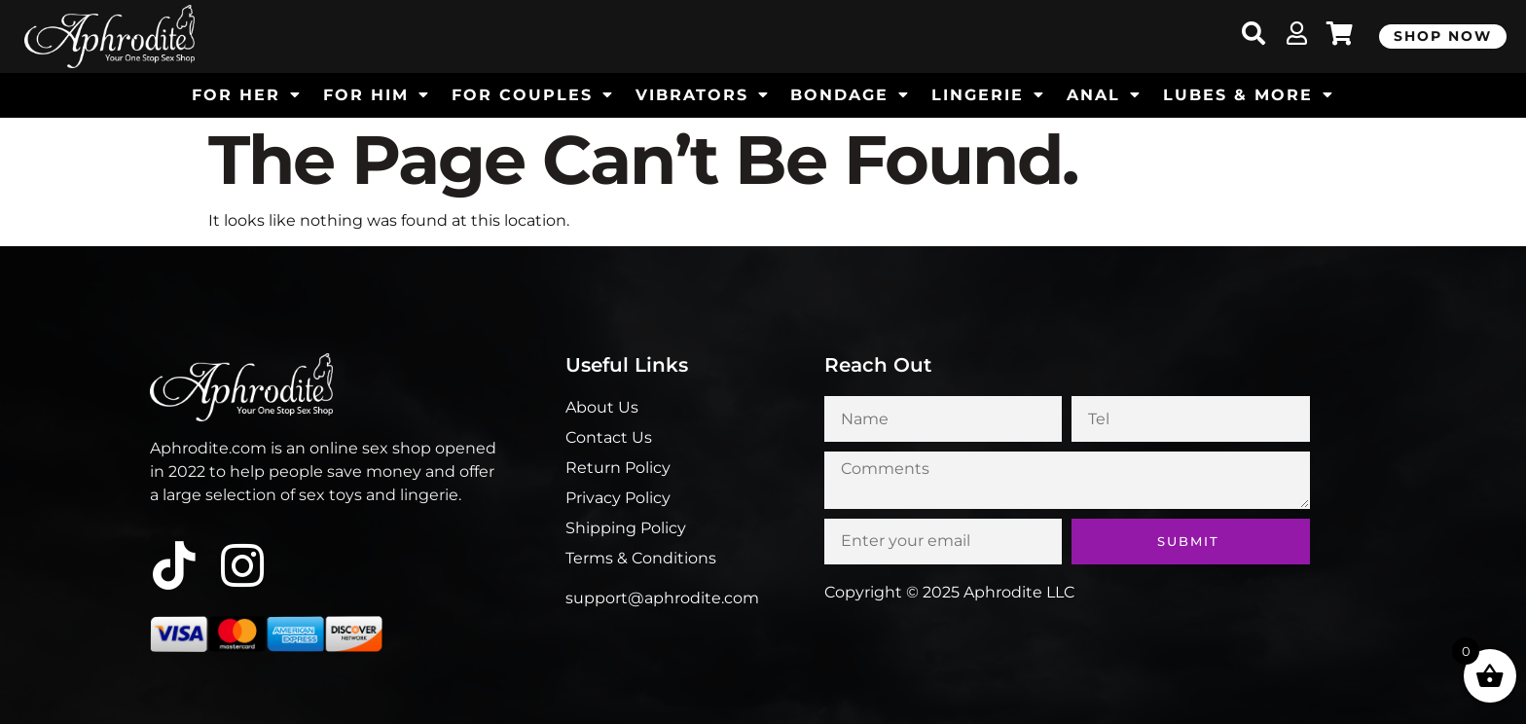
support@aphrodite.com (662, 598)
